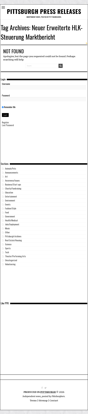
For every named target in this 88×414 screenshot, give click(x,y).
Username (6, 83)
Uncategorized (11, 259)
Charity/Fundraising (13, 188)
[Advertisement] (44, 146)
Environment (10, 200)
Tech (7, 251)
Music (7, 227)
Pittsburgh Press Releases (44, 11)
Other (7, 231)
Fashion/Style (10, 207)
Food (7, 211)
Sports (8, 247)
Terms (33, 400)
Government (10, 215)
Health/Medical (11, 219)
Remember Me (8, 106)
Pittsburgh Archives (13, 235)
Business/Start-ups (13, 184)
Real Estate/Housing (13, 239)
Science (8, 243)
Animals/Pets (10, 168)
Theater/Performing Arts (15, 255)
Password (6, 95)
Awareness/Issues (12, 180)
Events (7, 203)
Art (6, 176)
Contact (54, 400)
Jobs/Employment (12, 223)
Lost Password (8, 124)
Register (5, 121)
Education (9, 192)
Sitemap (43, 400)
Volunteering (10, 263)
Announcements (11, 172)
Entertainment (11, 196)
